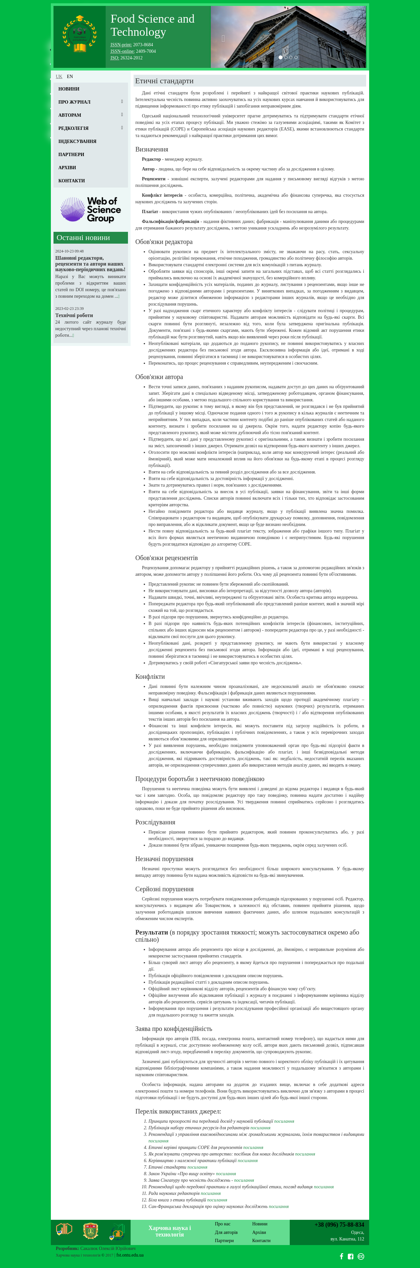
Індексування (77, 141)
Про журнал (74, 102)
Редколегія (73, 128)
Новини (68, 89)
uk (59, 76)
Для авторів (226, 1232)
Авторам (69, 115)
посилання (284, 1121)
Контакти (71, 180)
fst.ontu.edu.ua (130, 1255)
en (70, 76)
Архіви (67, 167)
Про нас (223, 1223)
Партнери (71, 154)
